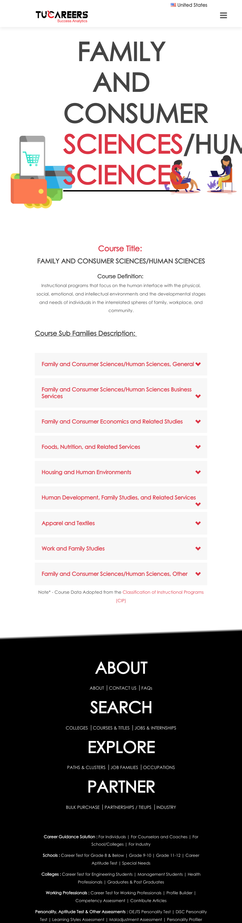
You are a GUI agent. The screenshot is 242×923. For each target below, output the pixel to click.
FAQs (146, 688)
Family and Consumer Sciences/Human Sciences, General (118, 364)
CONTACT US (122, 688)
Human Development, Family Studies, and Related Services (119, 497)
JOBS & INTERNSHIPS (155, 727)
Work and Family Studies (73, 548)
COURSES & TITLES (111, 727)
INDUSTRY (166, 807)
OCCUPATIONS (159, 767)
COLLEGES (77, 727)
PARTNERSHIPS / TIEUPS (128, 807)
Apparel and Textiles (68, 523)
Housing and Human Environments (86, 472)
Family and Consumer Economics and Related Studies (112, 421)
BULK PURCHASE (83, 807)
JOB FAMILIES (125, 767)
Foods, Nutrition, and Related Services (91, 446)
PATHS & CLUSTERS (87, 767)
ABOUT (97, 688)
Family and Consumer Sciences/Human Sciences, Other (114, 573)
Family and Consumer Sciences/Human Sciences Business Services (116, 392)
